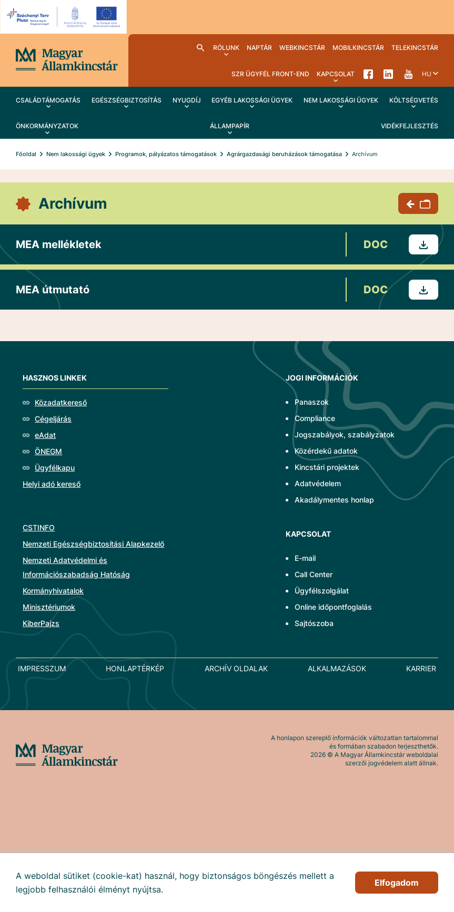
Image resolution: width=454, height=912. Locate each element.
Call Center (313, 574)
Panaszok (312, 401)
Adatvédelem (318, 483)
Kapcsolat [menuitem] (336, 74)
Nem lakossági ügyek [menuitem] (341, 100)
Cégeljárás (53, 418)
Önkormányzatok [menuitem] (47, 126)
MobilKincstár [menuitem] (358, 48)
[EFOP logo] (65, 17)
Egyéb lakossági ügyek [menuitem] (251, 100)
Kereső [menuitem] (200, 47)
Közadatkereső (61, 402)
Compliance (315, 418)
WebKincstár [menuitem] (302, 48)
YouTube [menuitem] (408, 73)
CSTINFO (39, 527)
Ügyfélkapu (55, 467)
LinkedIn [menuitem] (388, 73)
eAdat (45, 435)
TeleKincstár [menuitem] (414, 48)
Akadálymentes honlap (334, 499)
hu (426, 74)
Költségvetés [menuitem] (413, 100)
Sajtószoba (314, 623)
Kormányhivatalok (53, 590)
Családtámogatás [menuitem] (48, 100)
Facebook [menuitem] (368, 73)
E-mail (305, 558)
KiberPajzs (41, 623)
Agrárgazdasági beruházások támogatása (284, 154)
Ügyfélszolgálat (322, 590)
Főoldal (26, 154)
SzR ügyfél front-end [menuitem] (270, 74)
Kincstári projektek (327, 467)
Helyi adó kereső (51, 483)
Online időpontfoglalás (333, 606)
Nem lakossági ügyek (75, 154)
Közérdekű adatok (326, 450)
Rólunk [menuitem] (226, 48)
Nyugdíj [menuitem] (187, 100)
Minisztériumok (49, 606)
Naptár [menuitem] (259, 48)
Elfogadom (397, 882)
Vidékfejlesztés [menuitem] (409, 126)
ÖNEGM (48, 451)
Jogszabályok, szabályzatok (345, 434)
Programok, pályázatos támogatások (166, 154)
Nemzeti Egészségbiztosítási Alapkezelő (93, 543)
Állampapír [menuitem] (229, 126)
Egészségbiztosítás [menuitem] (127, 100)
